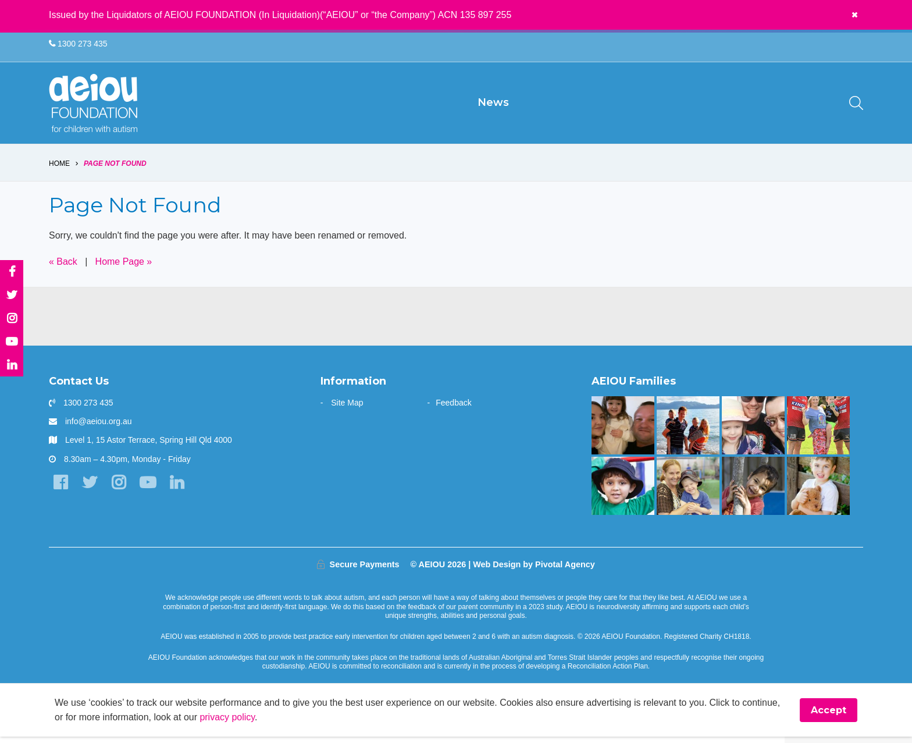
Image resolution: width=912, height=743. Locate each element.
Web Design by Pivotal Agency (534, 570)
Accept (828, 716)
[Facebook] (60, 489)
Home (59, 170)
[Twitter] (89, 489)
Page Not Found (115, 170)
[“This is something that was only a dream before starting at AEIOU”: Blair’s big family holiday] (623, 432)
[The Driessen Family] (818, 492)
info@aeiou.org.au (98, 427)
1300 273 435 (78, 44)
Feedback (453, 409)
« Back (63, 268)
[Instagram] (118, 489)
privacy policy (227, 723)
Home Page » (123, 268)
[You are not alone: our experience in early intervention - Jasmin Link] (753, 492)
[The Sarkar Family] (623, 492)
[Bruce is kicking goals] (818, 432)
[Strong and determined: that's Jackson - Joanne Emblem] (688, 492)
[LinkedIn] (176, 489)
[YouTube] (147, 489)
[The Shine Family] (688, 432)
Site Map (347, 409)
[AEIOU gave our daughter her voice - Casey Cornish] (753, 432)
